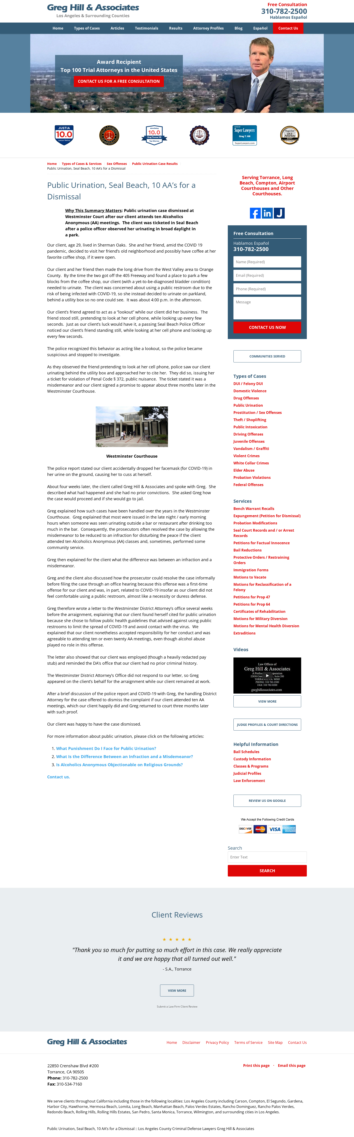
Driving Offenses (248, 434)
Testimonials (146, 28)
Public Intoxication (250, 427)
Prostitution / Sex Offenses (257, 412)
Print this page (256, 1065)
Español (260, 28)
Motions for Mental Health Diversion (266, 626)
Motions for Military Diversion (260, 618)
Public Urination (248, 405)
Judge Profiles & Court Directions (267, 725)
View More (177, 991)
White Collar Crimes (251, 463)
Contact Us (288, 28)
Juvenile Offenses (249, 441)
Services (242, 501)
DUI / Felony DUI (248, 383)
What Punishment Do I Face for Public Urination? (106, 748)
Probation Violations (252, 477)
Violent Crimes (246, 456)
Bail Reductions (247, 550)
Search (267, 871)
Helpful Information (255, 744)
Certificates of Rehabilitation (259, 611)
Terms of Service (248, 1042)
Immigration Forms (250, 570)
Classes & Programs (250, 766)
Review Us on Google (267, 801)
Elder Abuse (243, 470)
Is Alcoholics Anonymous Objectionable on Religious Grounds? (119, 765)
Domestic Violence (249, 391)
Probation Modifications (255, 523)
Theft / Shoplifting (249, 419)
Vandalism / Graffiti (251, 448)
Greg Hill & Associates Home (93, 11)
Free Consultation (253, 234)
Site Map (275, 1042)
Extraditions (244, 633)
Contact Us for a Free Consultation (119, 81)
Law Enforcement (249, 780)
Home (58, 28)
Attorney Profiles (208, 28)
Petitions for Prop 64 (251, 604)
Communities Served (267, 356)
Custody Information (252, 759)
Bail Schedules (246, 752)
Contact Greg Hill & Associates (284, 11)
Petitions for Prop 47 (251, 597)
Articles (117, 28)
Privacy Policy (217, 1042)
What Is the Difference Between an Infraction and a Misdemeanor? (124, 756)
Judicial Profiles (247, 773)
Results (175, 28)
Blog (238, 28)
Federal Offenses (248, 484)
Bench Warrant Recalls (253, 508)
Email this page (291, 1065)
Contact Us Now (267, 327)
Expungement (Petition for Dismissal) (266, 516)
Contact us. (58, 777)
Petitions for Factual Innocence (261, 543)
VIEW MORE (267, 701)
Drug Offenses (246, 398)
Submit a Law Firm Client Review (177, 1007)
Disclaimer (191, 1042)
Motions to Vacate (249, 577)
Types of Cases (87, 28)
